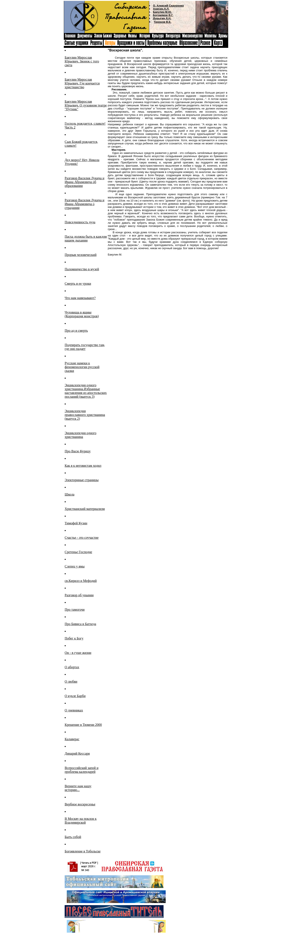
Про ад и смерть (76, 330)
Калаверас (72, 739)
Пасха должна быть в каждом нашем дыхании (86, 238)
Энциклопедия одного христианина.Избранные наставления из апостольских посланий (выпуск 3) (86, 390)
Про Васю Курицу (78, 451)
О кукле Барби (75, 696)
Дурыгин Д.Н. (162, 18)
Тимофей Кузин (76, 523)
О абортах (72, 667)
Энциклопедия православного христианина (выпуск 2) (85, 414)
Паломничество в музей (82, 269)
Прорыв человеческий (81, 255)
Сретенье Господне (78, 552)
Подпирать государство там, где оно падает (85, 347)
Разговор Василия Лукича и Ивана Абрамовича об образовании (84, 182)
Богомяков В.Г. (163, 15)
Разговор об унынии (79, 595)
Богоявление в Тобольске (83, 851)
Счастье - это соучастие (81, 537)
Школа (69, 494)
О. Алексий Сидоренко (168, 5)
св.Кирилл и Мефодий (81, 581)
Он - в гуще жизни (78, 653)
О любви (71, 681)
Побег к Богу (74, 638)
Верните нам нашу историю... (78, 788)
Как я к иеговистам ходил (83, 465)
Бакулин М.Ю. (162, 12)
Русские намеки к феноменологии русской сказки (82, 367)
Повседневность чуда (80, 222)
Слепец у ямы (75, 566)
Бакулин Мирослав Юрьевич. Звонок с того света (82, 61)
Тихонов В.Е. (162, 21)
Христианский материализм (85, 509)
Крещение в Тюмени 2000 (83, 724)
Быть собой (73, 837)
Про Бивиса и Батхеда (80, 624)
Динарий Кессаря (77, 753)
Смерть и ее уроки (78, 283)
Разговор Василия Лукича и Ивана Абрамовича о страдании (84, 204)
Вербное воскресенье (80, 804)
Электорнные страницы (82, 480)
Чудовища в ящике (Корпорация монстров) (82, 314)
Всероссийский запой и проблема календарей (81, 769)
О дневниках (74, 710)
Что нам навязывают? (80, 298)
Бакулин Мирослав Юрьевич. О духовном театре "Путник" (86, 105)
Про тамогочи (75, 609)
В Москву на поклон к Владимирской (81, 820)
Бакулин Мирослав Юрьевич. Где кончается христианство (82, 83)
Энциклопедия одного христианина (80, 435)
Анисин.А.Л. (161, 8)
